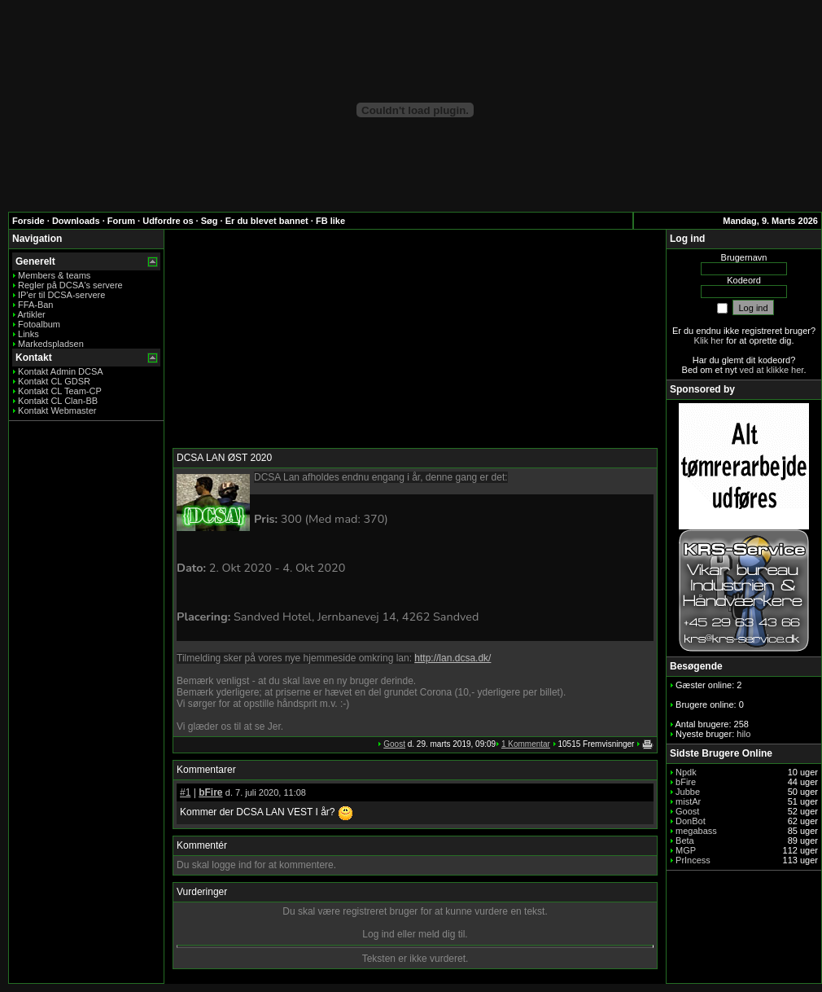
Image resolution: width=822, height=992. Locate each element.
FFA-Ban (35, 304)
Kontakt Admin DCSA (60, 371)
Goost (394, 744)
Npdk (686, 772)
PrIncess (693, 860)
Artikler (31, 314)
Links (28, 334)
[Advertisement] (415, 339)
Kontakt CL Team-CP (60, 391)
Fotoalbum (39, 324)
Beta (685, 840)
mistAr (688, 801)
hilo (743, 734)
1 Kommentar (525, 744)
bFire (210, 792)
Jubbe (688, 792)
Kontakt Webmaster (57, 410)
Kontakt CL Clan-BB (58, 401)
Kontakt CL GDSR (54, 381)
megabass (696, 831)
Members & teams (54, 275)
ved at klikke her (772, 370)
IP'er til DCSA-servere (61, 295)
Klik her (709, 340)
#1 (185, 792)
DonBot (691, 821)
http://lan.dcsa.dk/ (452, 658)
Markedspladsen (51, 344)
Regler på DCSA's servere (70, 285)
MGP (686, 850)
